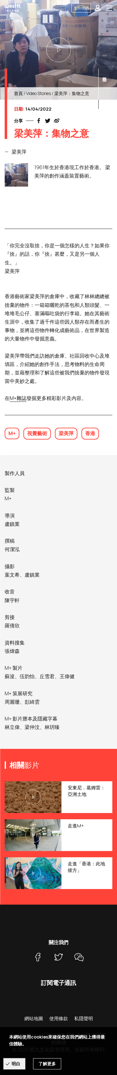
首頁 (18, 93)
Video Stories (38, 93)
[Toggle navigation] (109, 8)
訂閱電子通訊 (58, 983)
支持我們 (81, 8)
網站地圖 (33, 1018)
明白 (16, 1064)
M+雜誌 (18, 398)
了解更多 (47, 1064)
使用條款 (58, 1018)
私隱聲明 (83, 1018)
